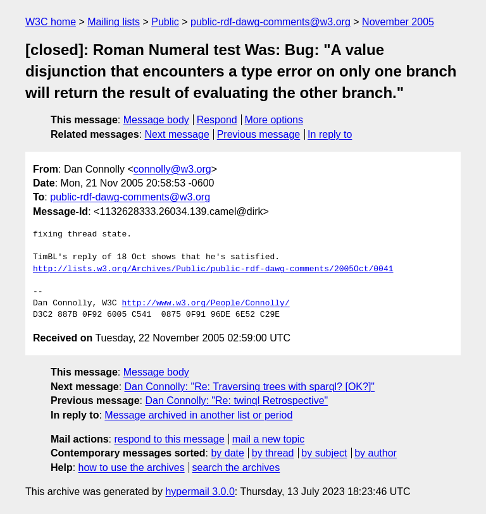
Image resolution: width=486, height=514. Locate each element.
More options (274, 119)
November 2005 (398, 21)
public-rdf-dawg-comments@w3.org (270, 21)
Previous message (259, 134)
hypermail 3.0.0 (199, 491)
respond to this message (169, 439)
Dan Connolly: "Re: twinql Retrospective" (236, 400)
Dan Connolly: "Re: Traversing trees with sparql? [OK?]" (250, 386)
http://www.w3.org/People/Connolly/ (205, 303)
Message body (156, 119)
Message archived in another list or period (198, 415)
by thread (273, 453)
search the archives (236, 467)
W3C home (50, 21)
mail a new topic (268, 439)
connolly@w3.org (172, 169)
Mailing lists (113, 21)
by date (227, 453)
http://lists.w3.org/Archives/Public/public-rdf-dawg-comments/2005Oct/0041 (213, 269)
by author (375, 453)
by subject (324, 453)
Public (165, 21)
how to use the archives (131, 467)
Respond (217, 119)
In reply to (330, 134)
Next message (177, 134)
